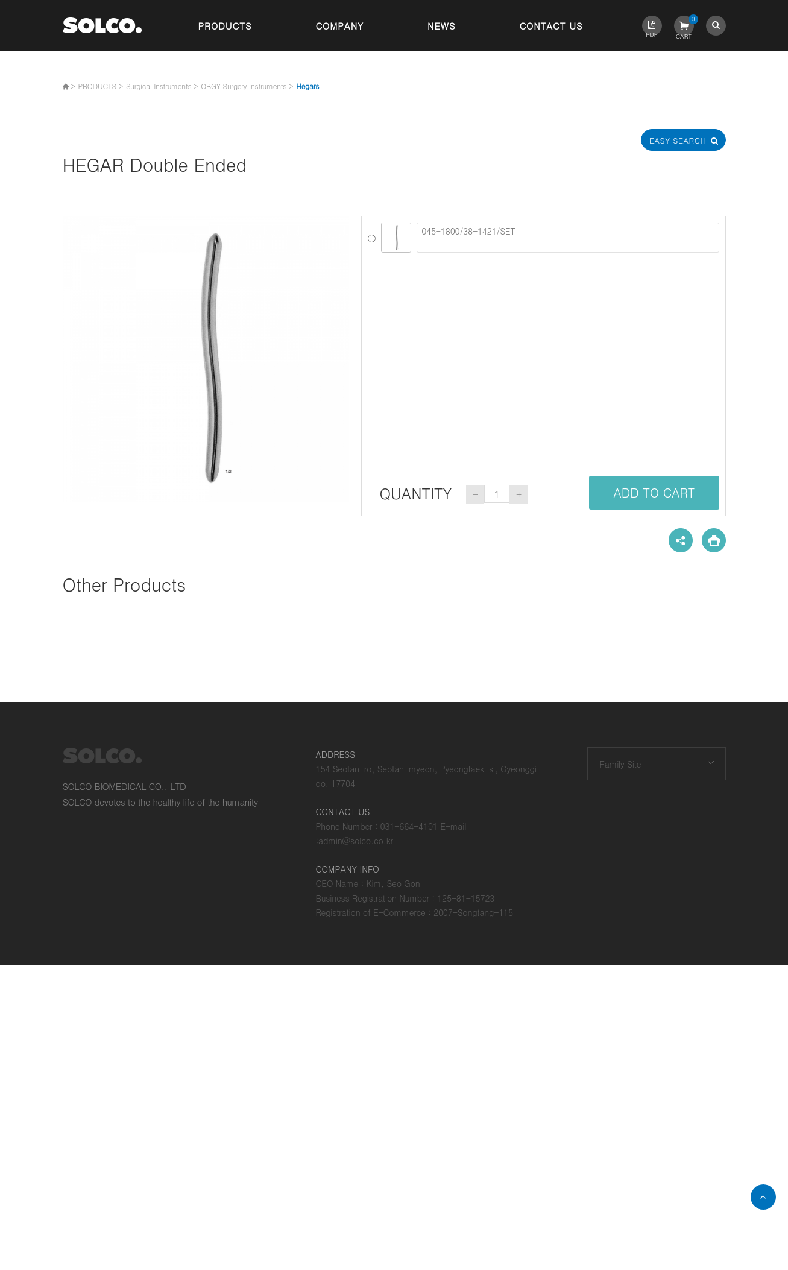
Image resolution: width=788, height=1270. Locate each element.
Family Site (620, 764)
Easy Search (683, 140)
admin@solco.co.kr (355, 841)
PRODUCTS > (100, 86)
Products (225, 25)
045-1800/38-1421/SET (568, 238)
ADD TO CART (654, 492)
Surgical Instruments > (162, 86)
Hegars (307, 86)
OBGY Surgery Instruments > (247, 86)
